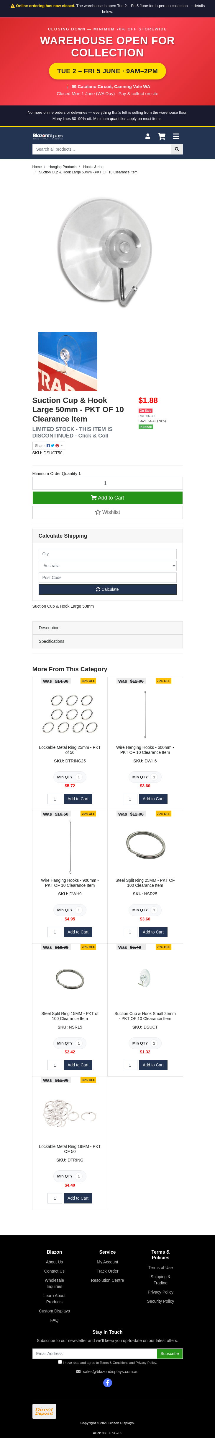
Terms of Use (160, 1267)
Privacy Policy (160, 1292)
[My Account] (148, 136)
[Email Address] (94, 1353)
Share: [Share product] (47, 446)
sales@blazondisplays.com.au (111, 1371)
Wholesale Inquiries (54, 1283)
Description (49, 627)
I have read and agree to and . (107, 1362)
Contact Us (54, 1271)
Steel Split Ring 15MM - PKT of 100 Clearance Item (69, 1016)
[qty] (108, 554)
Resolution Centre (107, 1280)
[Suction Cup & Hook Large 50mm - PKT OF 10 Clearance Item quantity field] (107, 483)
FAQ (54, 1320)
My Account (107, 1262)
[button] (107, 512)
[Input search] (101, 149)
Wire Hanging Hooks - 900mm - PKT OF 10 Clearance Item (70, 883)
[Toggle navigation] (176, 136)
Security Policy (160, 1301)
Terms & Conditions (114, 1362)
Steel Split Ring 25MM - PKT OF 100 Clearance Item (145, 883)
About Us (54, 1262)
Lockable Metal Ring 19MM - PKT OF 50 (70, 1149)
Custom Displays (54, 1311)
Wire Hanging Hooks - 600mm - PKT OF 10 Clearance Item (145, 750)
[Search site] (177, 149)
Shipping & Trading (161, 1279)
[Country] (108, 566)
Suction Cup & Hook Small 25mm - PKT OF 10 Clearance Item (145, 1016)
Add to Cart (107, 498)
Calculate (107, 589)
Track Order (107, 1271)
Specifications (51, 641)
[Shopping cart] (161, 136)
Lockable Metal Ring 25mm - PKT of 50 (70, 750)
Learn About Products (54, 1298)
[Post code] (108, 577)
